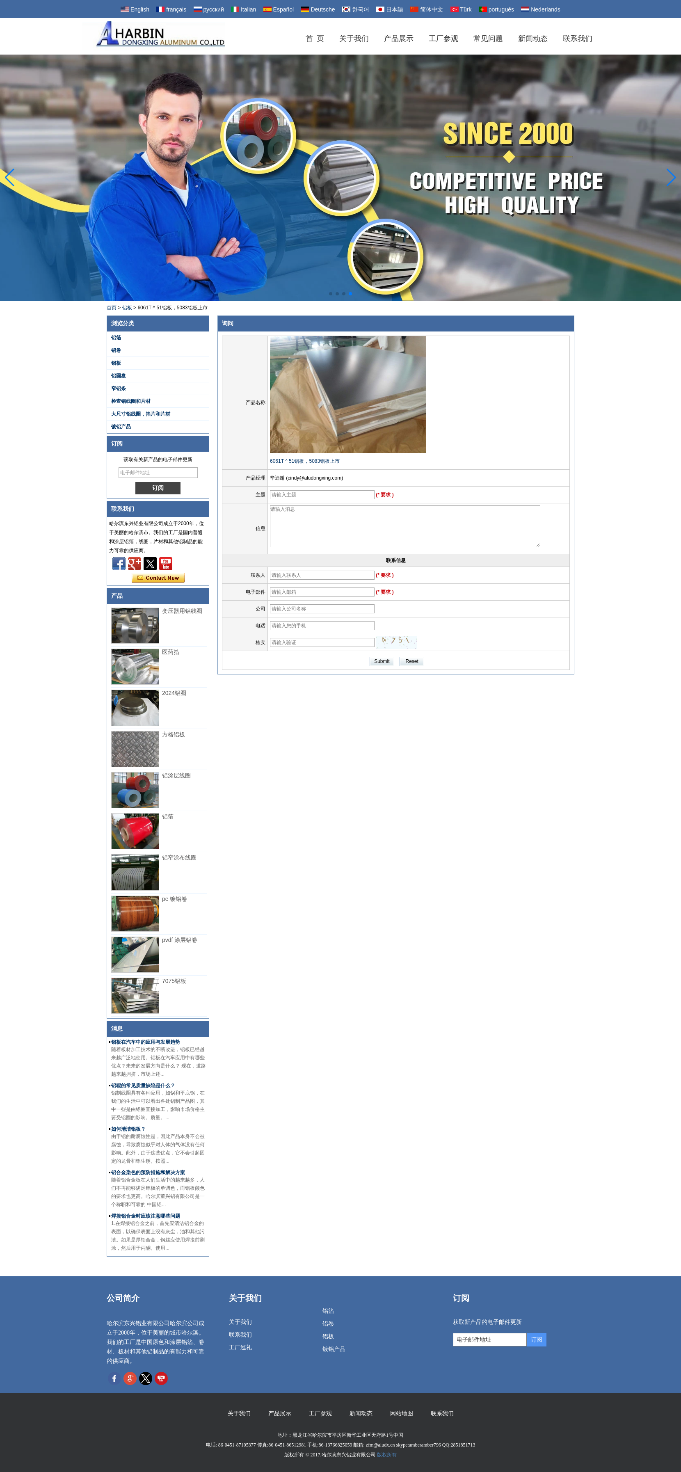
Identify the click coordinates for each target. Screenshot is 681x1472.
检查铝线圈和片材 (131, 401)
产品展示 (399, 38)
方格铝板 (173, 734)
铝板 (127, 308)
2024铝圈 (174, 693)
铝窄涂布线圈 (179, 857)
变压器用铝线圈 (182, 611)
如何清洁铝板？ (128, 1129)
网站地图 (401, 1413)
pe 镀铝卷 (174, 899)
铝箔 (116, 338)
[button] (330, 293)
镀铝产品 (121, 427)
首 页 (315, 38)
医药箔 (170, 652)
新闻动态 (533, 38)
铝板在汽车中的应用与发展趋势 (145, 1042)
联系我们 (577, 38)
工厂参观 (443, 38)
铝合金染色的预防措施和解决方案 (148, 1172)
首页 (112, 308)
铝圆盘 (118, 376)
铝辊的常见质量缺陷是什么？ (143, 1085)
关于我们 (354, 38)
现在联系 (158, 578)
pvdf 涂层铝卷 (179, 940)
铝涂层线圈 (176, 775)
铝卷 (116, 350)
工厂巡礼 (240, 1347)
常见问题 (488, 38)
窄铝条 (118, 388)
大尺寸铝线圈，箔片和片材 (140, 414)
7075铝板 (174, 981)
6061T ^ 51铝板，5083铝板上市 (305, 461)
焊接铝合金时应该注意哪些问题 (145, 1216)
